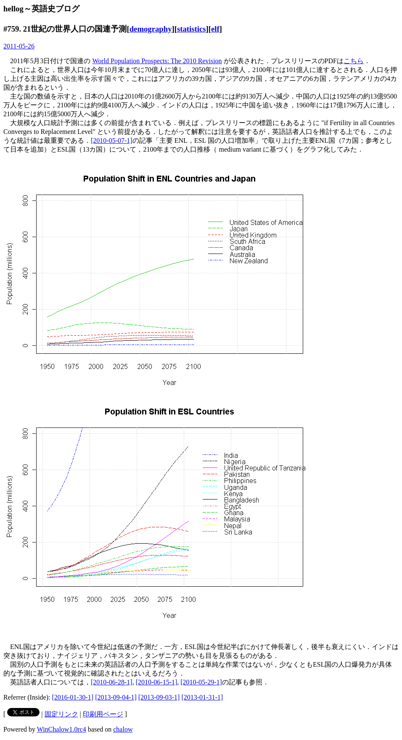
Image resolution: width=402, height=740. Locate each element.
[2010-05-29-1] (201, 682)
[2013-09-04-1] (116, 697)
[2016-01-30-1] (73, 697)
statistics (191, 28)
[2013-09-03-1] (159, 697)
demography (151, 28)
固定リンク (61, 714)
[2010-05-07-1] (111, 140)
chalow (122, 729)
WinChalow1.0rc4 (61, 729)
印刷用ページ (103, 714)
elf (215, 28)
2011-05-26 (18, 46)
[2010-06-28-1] (111, 682)
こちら (354, 60)
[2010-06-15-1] (156, 682)
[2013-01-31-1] (202, 697)
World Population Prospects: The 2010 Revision (157, 60)
